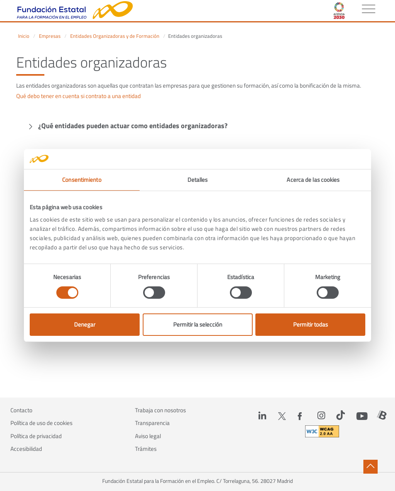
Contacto (21, 410)
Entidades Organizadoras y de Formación (114, 36)
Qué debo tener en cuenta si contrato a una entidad (78, 96)
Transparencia (152, 423)
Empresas (50, 36)
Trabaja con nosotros (160, 410)
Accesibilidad (26, 449)
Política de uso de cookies (41, 423)
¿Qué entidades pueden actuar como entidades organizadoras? (133, 125)
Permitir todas (310, 324)
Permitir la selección (197, 324)
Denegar (84, 324)
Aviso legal (148, 436)
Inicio (23, 36)
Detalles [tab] (197, 179)
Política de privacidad (36, 436)
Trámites (146, 449)
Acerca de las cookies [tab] (313, 179)
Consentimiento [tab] (81, 179)
